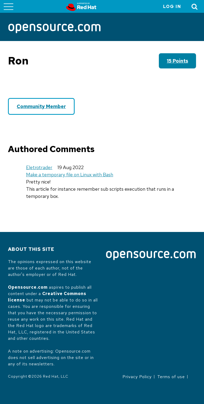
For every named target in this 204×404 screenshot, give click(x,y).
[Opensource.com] (54, 28)
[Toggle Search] (194, 6)
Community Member (41, 106)
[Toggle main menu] (8, 6)
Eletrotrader (39, 167)
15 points (177, 61)
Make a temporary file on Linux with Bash (69, 175)
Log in (172, 6)
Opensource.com (28, 287)
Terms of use (171, 376)
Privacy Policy (137, 376)
